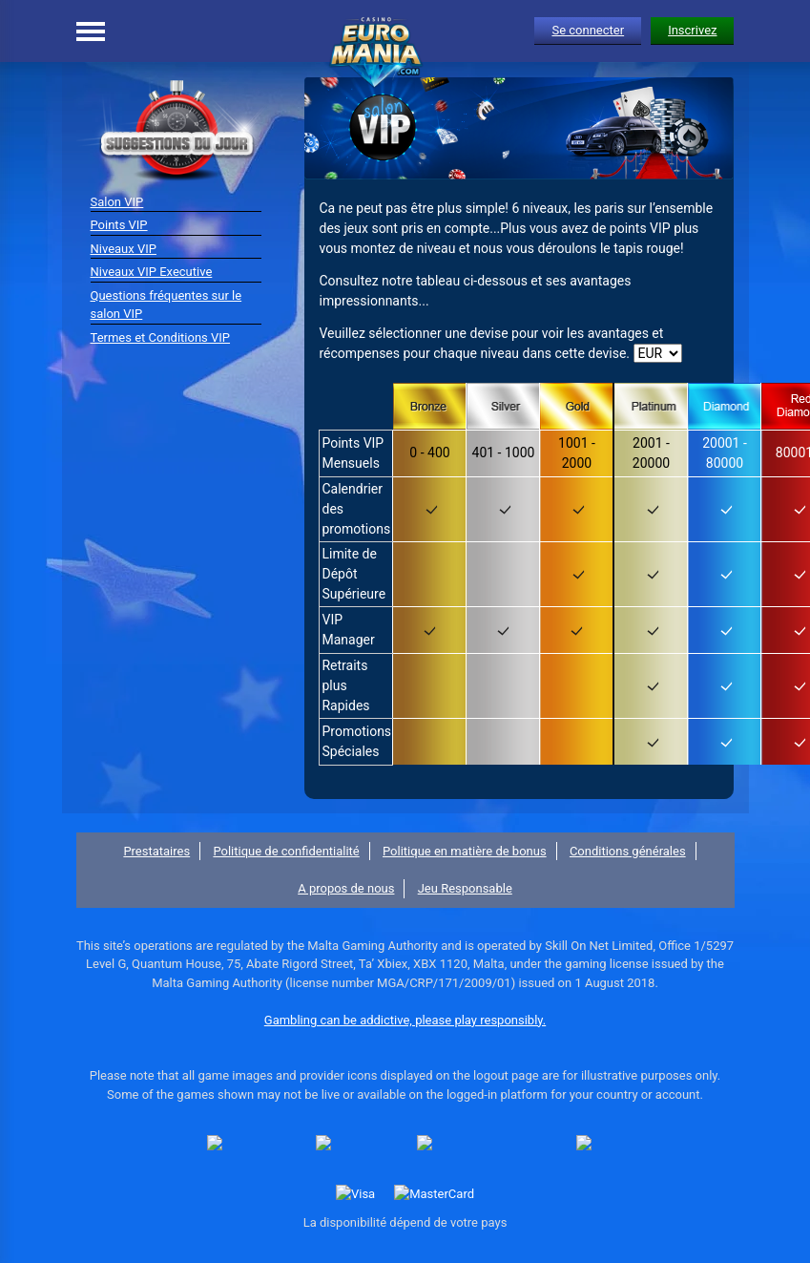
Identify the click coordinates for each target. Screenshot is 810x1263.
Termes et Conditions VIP (161, 337)
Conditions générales (628, 851)
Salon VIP (117, 202)
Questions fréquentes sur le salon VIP (166, 305)
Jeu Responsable (465, 888)
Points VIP (119, 225)
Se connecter (587, 30)
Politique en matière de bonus (465, 851)
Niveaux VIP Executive (152, 271)
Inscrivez (692, 30)
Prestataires (156, 851)
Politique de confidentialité (286, 851)
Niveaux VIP (123, 249)
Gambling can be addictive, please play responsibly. (405, 1020)
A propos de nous (346, 888)
